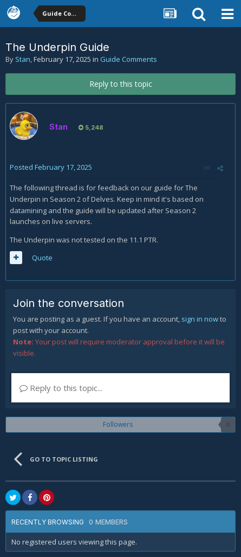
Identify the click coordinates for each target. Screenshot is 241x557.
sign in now (199, 319)
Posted (51, 167)
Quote (42, 258)
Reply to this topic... (60, 387)
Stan (22, 59)
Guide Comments (128, 59)
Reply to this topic (120, 84)
